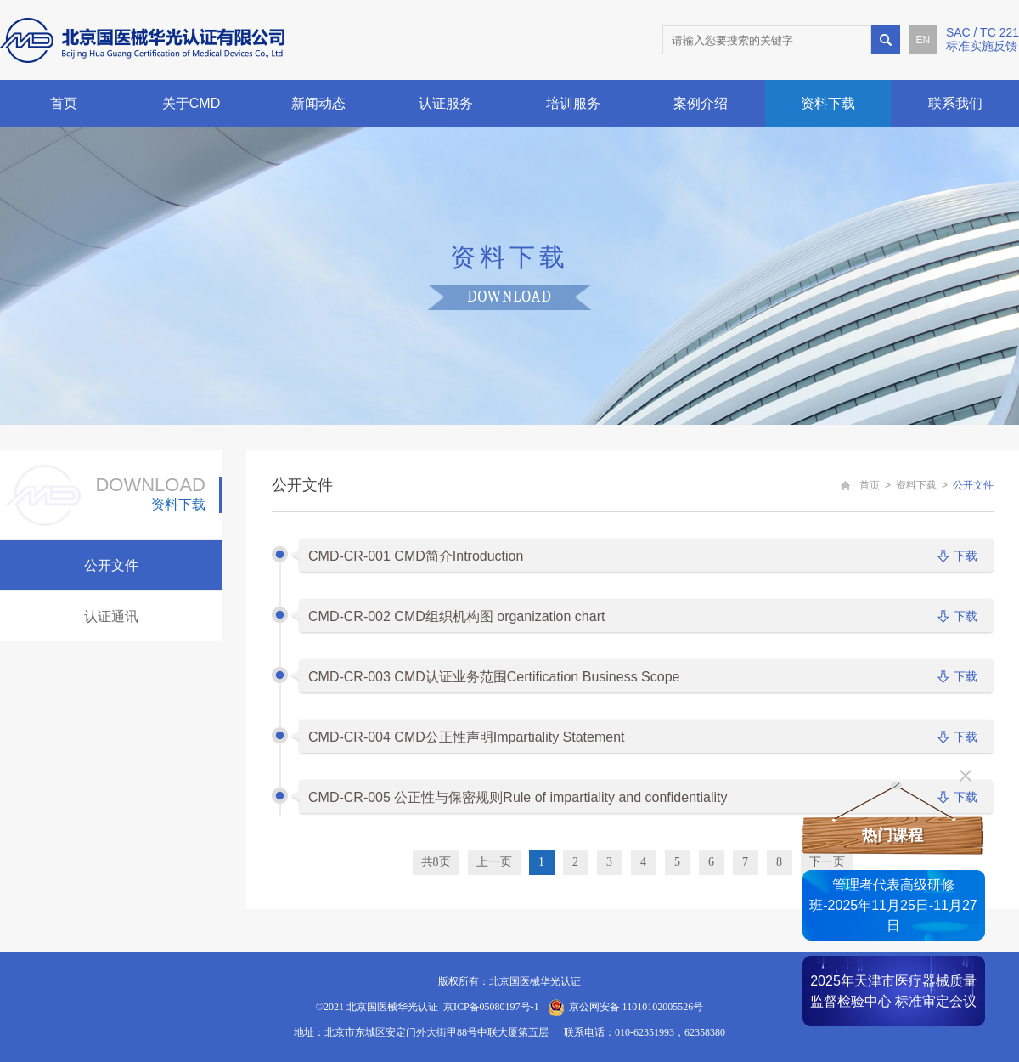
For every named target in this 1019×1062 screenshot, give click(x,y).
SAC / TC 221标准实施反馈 (982, 39)
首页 (63, 103)
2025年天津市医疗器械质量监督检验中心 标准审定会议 (893, 991)
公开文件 (111, 565)
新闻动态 (318, 103)
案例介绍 (700, 103)
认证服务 (446, 103)
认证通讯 (111, 616)
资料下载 (828, 103)
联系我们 (955, 103)
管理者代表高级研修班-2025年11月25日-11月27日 (893, 905)
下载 (965, 555)
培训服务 (573, 103)
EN (923, 40)
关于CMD (191, 103)
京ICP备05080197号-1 (491, 1007)
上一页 (494, 862)
